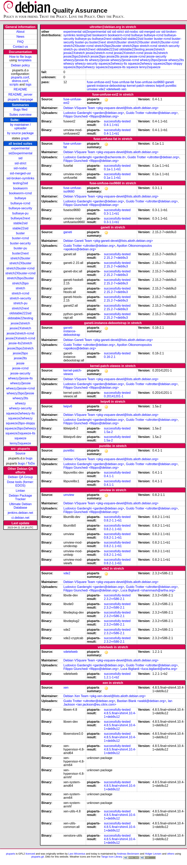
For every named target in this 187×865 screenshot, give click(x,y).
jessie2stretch (20, 323)
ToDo (31, 463)
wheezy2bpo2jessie (20, 393)
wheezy (20, 403)
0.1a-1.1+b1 (112, 169)
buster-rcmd (20, 238)
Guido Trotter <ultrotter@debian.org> (152, 113)
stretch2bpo (20, 283)
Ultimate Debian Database (20, 505)
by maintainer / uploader (20, 126)
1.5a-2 (108, 432)
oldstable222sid (20, 313)
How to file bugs (20, 56)
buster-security (20, 243)
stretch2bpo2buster (20, 278)
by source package (20, 133)
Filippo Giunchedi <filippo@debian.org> (91, 116)
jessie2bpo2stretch (20, 348)
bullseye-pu (20, 213)
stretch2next (20, 308)
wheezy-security (20, 408)
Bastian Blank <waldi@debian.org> (141, 701)
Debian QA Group (20, 477)
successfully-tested (117, 121)
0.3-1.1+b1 (111, 213)
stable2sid (20, 223)
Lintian (20, 490)
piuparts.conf (20, 77)
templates (24, 60)
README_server (20, 94)
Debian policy (20, 65)
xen (123, 89)
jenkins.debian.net (20, 512)
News (20, 36)
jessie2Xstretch (20, 328)
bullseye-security (20, 208)
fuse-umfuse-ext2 (99, 82)
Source (20, 453)
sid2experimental (20, 153)
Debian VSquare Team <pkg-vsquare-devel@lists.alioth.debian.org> (110, 108)
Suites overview (20, 114)
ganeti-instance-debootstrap (106, 85)
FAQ (20, 41)
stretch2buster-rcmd (20, 268)
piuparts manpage (20, 99)
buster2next (20, 253)
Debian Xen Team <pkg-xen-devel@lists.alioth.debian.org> (104, 696)
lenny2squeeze (20, 443)
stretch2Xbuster (20, 263)
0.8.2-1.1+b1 (113, 520)
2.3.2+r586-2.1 (114, 599)
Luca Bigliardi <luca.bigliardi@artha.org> (149, 668)
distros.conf (20, 81)
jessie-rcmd (20, 368)
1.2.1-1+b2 (111, 677)
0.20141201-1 (113, 396)
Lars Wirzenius (76, 853)
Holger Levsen (153, 853)
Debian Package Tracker (20, 497)
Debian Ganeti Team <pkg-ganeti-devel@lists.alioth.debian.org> (108, 240)
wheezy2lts (20, 398)
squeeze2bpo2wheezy (20, 428)
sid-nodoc (20, 168)
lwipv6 (160, 85)
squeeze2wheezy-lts (20, 413)
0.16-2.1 (110, 356)
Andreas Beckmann (128, 853)
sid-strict (20, 163)
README (20, 89)
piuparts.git (37, 856)
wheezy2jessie (20, 383)
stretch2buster (20, 258)
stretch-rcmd (20, 293)
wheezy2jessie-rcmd (20, 388)
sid (20, 158)
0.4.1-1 (109, 476)
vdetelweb (113, 89)
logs (28, 84)
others (170, 853)
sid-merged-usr (20, 173)
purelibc (171, 85)
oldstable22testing (20, 318)
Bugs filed (20, 109)
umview (92, 89)
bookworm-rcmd (20, 193)
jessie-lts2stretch (20, 343)
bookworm (20, 188)
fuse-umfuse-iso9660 (149, 82)
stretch (25, 120)
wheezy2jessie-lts (20, 378)
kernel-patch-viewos (141, 85)
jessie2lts (20, 358)
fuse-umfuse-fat (123, 82)
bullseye (20, 198)
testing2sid (20, 183)
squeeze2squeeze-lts (20, 433)
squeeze (20, 438)
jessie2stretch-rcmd (20, 333)
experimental (20, 148)
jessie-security (20, 373)
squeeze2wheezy (20, 418)
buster (20, 233)
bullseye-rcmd (20, 203)
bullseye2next (20, 218)
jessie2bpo (20, 353)
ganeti (169, 82)
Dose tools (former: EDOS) (20, 483)
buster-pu (20, 248)
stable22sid (20, 228)
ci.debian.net (20, 517)
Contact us (20, 46)
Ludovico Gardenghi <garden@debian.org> (93, 113)
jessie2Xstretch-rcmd (20, 338)
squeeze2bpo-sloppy (20, 423)
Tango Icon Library (111, 856)
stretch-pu (20, 303)
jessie (20, 363)
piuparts (10, 853)
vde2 (101, 89)
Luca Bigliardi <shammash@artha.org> (148, 590)
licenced (30, 853)
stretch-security (20, 298)
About (20, 31)
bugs (29, 458)
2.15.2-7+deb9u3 (116, 257)
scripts (14, 84)
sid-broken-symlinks (20, 178)
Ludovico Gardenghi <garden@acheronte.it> (94, 157)
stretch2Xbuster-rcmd (20, 273)
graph (25, 138)
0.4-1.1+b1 (111, 125)
